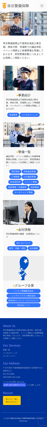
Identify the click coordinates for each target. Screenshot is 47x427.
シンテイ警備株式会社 (24, 291)
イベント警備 (31, 182)
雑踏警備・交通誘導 (17, 187)
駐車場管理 (15, 182)
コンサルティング (30, 115)
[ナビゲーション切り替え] (41, 5)
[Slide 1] (17, 32)
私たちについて (24, 243)
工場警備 (15, 177)
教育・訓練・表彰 (17, 248)
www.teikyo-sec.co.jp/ (11, 377)
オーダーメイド (9, 356)
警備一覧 (6, 350)
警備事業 (13, 115)
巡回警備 (35, 187)
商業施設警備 (30, 171)
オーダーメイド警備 (24, 192)
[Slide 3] (26, 32)
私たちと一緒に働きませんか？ (12, 400)
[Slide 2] (21, 32)
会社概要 (34, 248)
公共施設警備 (30, 177)
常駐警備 (15, 171)
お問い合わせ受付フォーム (14, 385)
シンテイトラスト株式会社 (24, 296)
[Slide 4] (30, 32)
